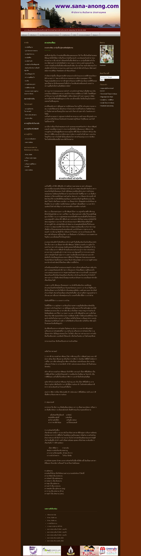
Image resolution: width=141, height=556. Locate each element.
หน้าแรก (24, 35)
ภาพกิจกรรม (66, 35)
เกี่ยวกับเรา (33, 35)
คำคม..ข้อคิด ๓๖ (51, 520)
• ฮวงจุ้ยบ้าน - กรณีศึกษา (107, 100)
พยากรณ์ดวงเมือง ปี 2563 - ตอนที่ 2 (57, 532)
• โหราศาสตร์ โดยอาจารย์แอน (108, 94)
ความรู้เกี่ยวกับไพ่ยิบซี (31, 129)
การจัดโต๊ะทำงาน (52, 523)
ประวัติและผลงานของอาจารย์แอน (49, 35)
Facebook (103, 65)
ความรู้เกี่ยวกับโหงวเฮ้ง (31, 123)
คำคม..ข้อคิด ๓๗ (52, 517)
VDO (74, 35)
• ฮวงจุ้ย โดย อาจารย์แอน (107, 103)
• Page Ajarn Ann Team (106, 97)
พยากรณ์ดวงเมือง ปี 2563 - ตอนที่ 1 (57, 535)
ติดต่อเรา (95, 35)
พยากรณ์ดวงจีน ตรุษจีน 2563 (55, 538)
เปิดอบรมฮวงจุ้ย (51, 514)
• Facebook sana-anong (106, 106)
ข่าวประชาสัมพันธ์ (84, 35)
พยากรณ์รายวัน (29, 99)
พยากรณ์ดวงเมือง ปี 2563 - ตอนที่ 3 (57, 529)
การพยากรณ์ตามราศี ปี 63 (54, 526)
